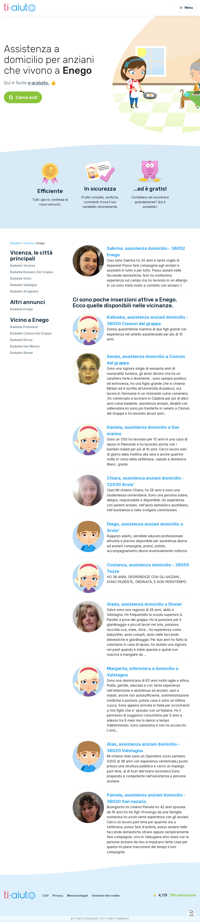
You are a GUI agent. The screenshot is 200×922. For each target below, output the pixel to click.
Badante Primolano (24, 327)
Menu (186, 8)
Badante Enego (21, 309)
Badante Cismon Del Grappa (31, 333)
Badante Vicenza (22, 265)
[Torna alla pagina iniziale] (20, 8)
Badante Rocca (21, 340)
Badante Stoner (21, 353)
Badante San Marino (25, 346)
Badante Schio (20, 278)
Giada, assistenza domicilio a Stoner (144, 604)
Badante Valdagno (23, 285)
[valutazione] (173, 895)
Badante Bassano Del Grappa (31, 272)
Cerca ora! (23, 97)
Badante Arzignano (24, 291)
